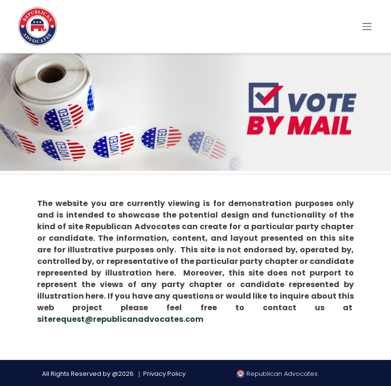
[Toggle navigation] (367, 26)
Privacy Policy (164, 373)
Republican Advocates (277, 373)
